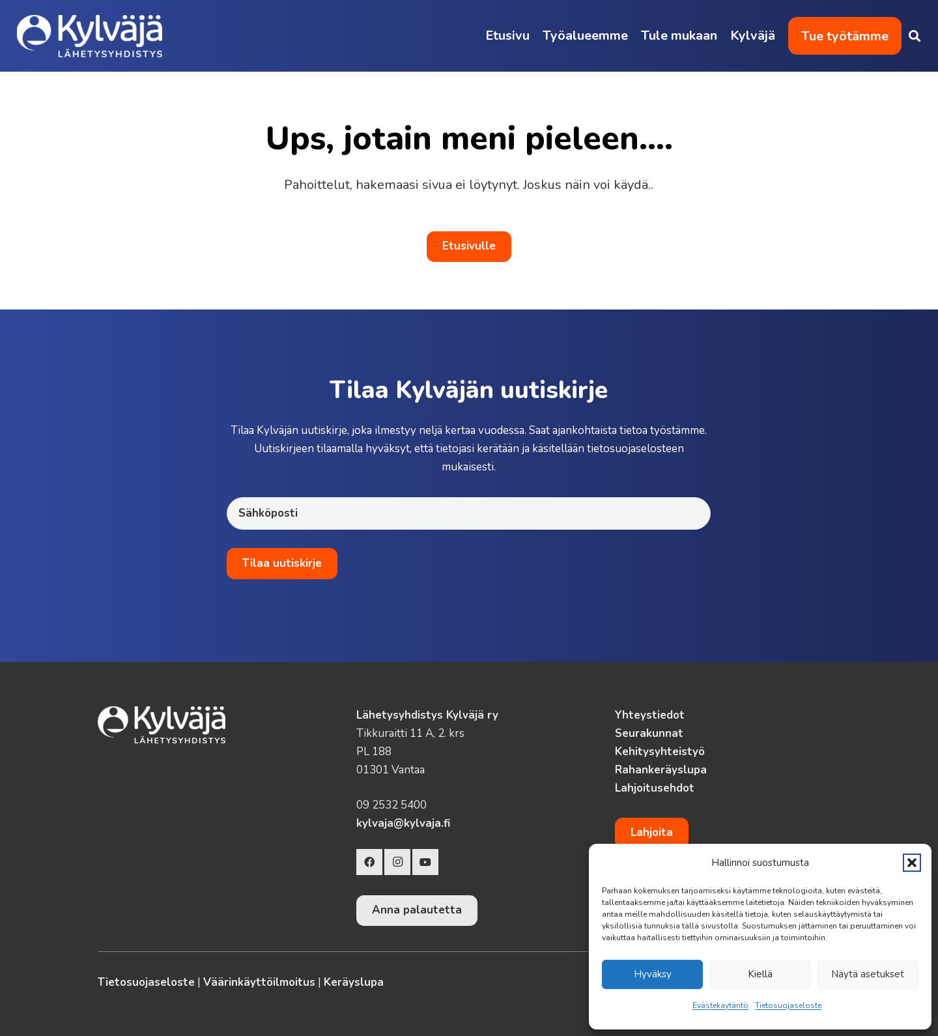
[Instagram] (397, 862)
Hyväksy (653, 974)
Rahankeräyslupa (661, 769)
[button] (911, 862)
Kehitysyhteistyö (660, 751)
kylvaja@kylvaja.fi (403, 823)
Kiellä (760, 974)
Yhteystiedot (650, 715)
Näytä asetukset (867, 974)
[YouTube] (425, 862)
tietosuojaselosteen (635, 448)
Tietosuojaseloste (788, 1005)
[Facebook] (369, 862)
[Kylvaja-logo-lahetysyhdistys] (89, 36)
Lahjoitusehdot (654, 788)
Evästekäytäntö (720, 1005)
